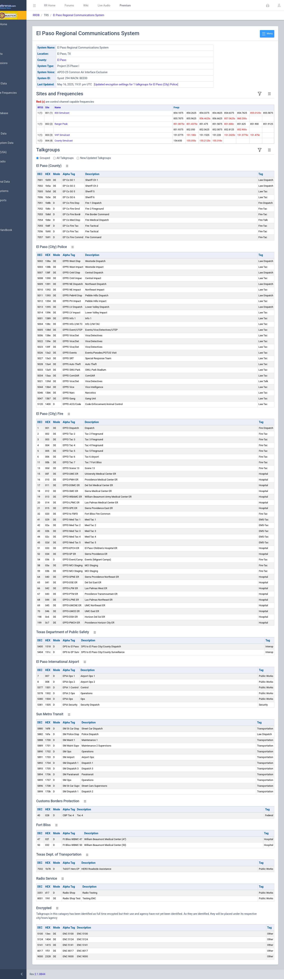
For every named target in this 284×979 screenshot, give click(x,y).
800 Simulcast (85, 113)
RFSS (64, 107)
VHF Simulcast (85, 135)
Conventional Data (16, 182)
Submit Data (13, 54)
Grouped (68, 158)
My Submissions (15, 63)
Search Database (16, 113)
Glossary (10, 221)
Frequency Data (15, 133)
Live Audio (127, 5)
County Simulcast (87, 140)
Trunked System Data (18, 143)
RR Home (73, 5)
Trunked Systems (16, 191)
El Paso (85, 60)
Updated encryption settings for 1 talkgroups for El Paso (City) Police (159, 84)
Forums (92, 5)
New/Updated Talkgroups (118, 158)
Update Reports (15, 200)
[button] (268, 5)
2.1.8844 (63, 974)
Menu (267, 33)
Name (81, 107)
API (7, 239)
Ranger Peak (84, 124)
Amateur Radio (14, 161)
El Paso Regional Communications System (102, 15)
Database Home (15, 24)
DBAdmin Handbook (17, 230)
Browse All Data (15, 83)
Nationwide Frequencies (20, 93)
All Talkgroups (88, 158)
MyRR (9, 33)
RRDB (59, 15)
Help (8, 249)
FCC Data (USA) (15, 152)
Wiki (109, 5)
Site (70, 107)
